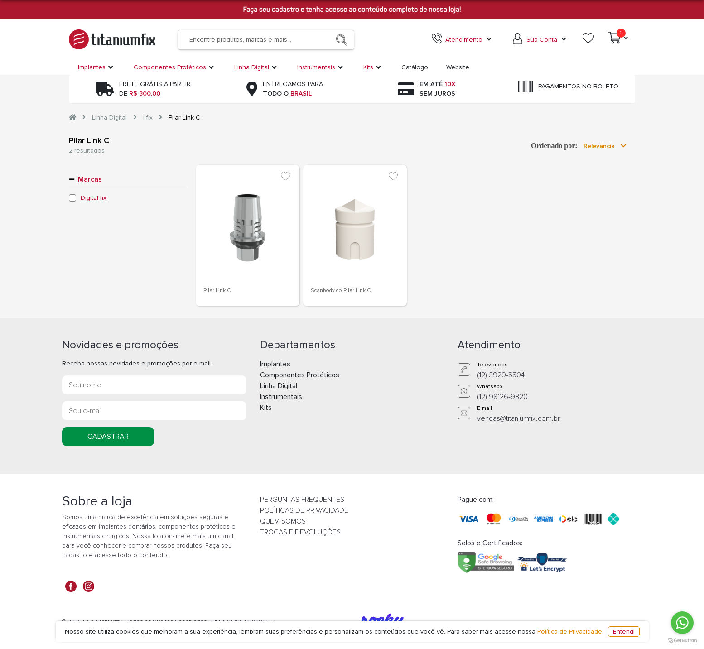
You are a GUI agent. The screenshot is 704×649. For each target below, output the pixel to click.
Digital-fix (93, 198)
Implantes (275, 364)
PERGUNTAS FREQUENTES (302, 499)
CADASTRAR (108, 436)
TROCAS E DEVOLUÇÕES (300, 532)
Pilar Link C (184, 117)
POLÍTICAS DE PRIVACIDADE (304, 510)
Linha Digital (109, 117)
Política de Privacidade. (570, 631)
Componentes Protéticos (299, 375)
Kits (266, 407)
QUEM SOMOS (283, 521)
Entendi (624, 631)
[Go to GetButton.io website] (682, 640)
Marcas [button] (90, 179)
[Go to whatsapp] (682, 622)
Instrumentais (281, 396)
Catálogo (414, 67)
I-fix (148, 117)
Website (457, 67)
